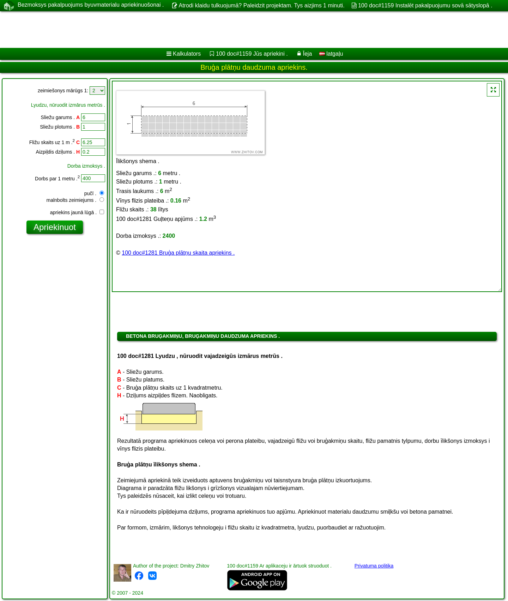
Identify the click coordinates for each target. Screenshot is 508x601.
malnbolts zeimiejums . (75, 200)
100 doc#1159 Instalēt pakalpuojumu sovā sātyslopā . (425, 5)
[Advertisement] (214, 29)
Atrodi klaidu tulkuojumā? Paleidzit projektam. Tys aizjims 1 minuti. (261, 5)
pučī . (94, 193)
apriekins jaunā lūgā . (77, 212)
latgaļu (331, 54)
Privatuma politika (374, 566)
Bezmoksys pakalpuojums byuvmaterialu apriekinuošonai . (91, 5)
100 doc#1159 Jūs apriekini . (252, 54)
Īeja (307, 54)
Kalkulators (187, 54)
